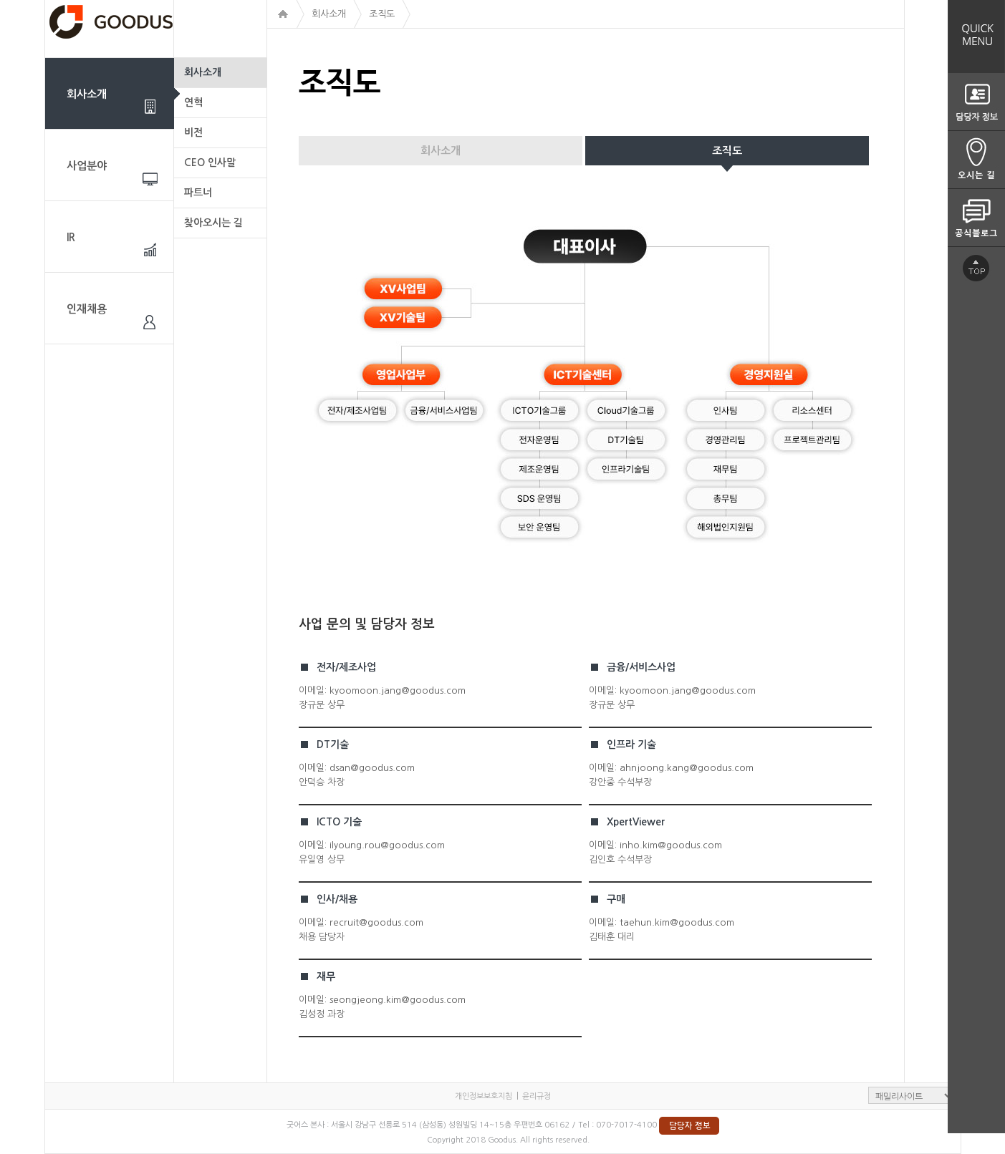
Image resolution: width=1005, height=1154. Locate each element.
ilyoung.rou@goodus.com (387, 845)
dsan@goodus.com (372, 767)
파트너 (198, 193)
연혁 (193, 102)
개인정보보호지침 (483, 1096)
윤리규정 (536, 1096)
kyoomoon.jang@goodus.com (398, 690)
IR (71, 237)
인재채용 (87, 309)
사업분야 (87, 165)
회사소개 (87, 94)
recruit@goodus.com (376, 922)
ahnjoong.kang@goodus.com (687, 767)
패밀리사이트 (911, 1095)
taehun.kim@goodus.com (677, 922)
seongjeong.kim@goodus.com (398, 999)
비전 (193, 132)
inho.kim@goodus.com (671, 845)
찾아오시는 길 (213, 223)
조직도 (727, 150)
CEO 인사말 (210, 162)
